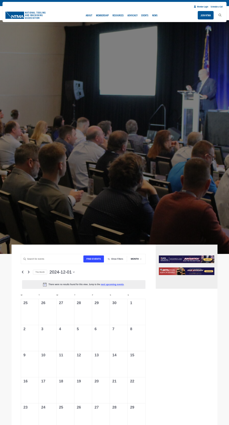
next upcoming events (112, 293)
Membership (102, 15)
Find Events (94, 259)
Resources (118, 15)
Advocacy (132, 15)
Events (144, 15)
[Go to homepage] (25, 15)
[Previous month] (23, 281)
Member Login (201, 6)
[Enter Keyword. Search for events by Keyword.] (52, 259)
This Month (40, 281)
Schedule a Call (217, 6)
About (89, 15)
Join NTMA (206, 15)
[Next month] (29, 281)
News (155, 15)
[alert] (83, 293)
